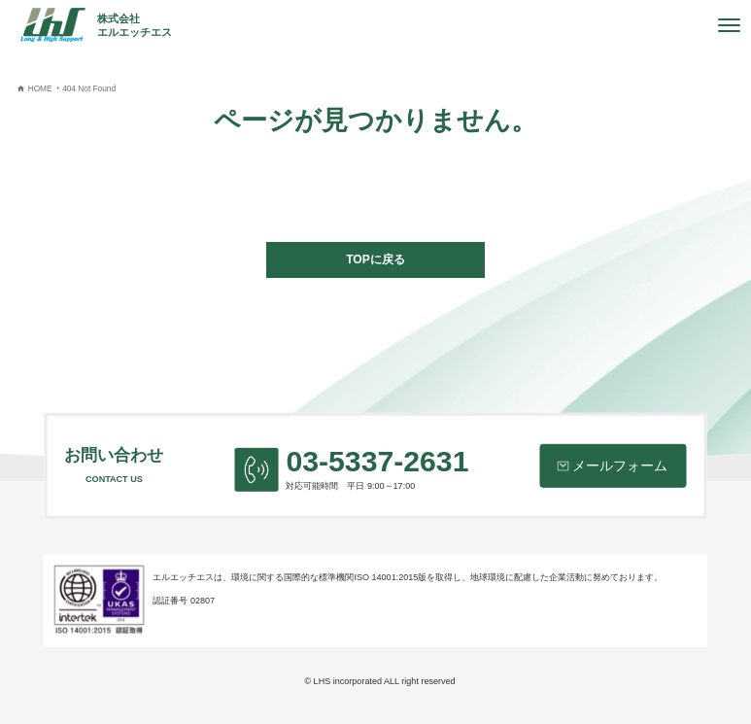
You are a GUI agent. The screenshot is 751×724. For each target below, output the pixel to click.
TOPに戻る (375, 259)
